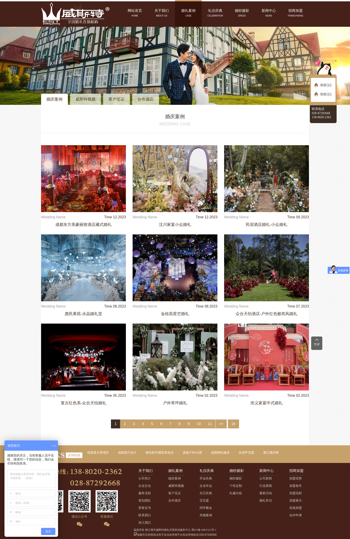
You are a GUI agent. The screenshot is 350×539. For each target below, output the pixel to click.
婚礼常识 (265, 500)
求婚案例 (206, 515)
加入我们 (144, 522)
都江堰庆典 (271, 452)
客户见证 (116, 99)
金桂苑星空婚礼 (175, 314)
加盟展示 (295, 500)
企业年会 (206, 485)
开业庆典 (206, 478)
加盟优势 (295, 478)
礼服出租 (235, 493)
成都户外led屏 (192, 452)
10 (199, 424)
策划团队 (144, 500)
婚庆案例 (54, 99)
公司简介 (144, 478)
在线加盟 (295, 508)
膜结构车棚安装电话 (160, 452)
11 (210, 424)
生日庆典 (206, 493)
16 (233, 424)
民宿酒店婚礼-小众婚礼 (266, 224)
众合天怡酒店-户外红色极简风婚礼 (266, 314)
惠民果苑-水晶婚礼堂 (83, 314)
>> (221, 424)
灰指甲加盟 (246, 452)
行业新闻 (265, 485)
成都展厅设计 (127, 452)
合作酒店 (146, 99)
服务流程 (144, 493)
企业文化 (144, 485)
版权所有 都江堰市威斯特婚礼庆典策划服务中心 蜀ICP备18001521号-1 (175, 529)
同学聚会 (206, 508)
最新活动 (265, 493)
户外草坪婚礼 (175, 403)
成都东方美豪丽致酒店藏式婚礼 (83, 224)
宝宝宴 (204, 500)
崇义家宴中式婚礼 (266, 403)
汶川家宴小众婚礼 (175, 224)
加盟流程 (295, 493)
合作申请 (295, 515)
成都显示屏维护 (98, 452)
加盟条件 (295, 485)
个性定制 (235, 485)
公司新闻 (265, 478)
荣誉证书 (144, 508)
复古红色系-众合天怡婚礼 (83, 403)
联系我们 (144, 515)
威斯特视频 (85, 99)
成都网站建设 (220, 452)
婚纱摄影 (235, 478)
